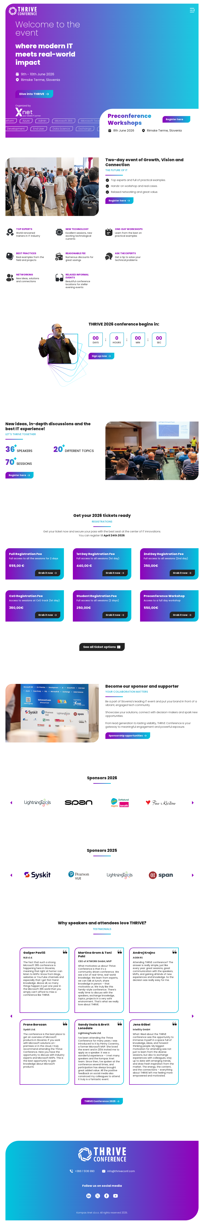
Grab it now (45, 573)
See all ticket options (99, 647)
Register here (174, 119)
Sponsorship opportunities (126, 735)
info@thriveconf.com (121, 1171)
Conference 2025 (99, 1101)
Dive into (31, 94)
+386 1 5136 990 (84, 1171)
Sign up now (99, 356)
